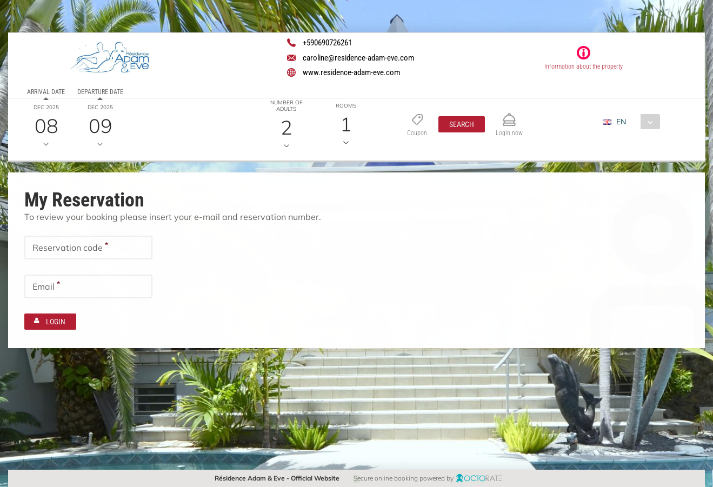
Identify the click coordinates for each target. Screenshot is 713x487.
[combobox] (635, 122)
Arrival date (46, 92)
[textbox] (88, 247)
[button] (461, 124)
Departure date (100, 92)
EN (621, 121)
